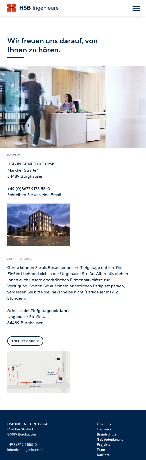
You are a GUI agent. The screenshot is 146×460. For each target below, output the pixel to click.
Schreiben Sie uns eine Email (34, 194)
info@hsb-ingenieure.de (25, 450)
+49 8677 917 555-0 (22, 445)
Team (101, 450)
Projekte (103, 445)
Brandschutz (106, 434)
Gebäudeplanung (110, 439)
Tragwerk (104, 429)
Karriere (103, 455)
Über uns (104, 424)
